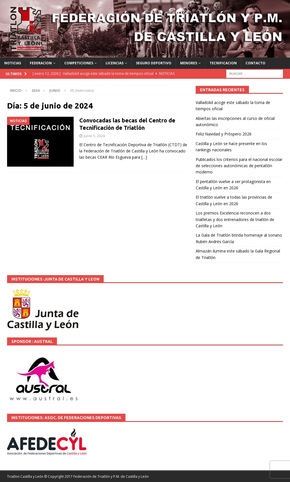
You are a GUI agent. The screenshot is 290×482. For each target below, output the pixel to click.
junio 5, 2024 (94, 135)
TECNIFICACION (223, 63)
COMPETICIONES (78, 63)
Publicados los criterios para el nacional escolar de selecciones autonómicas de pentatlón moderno (239, 166)
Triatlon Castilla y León (25, 476)
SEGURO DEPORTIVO (153, 63)
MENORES (188, 63)
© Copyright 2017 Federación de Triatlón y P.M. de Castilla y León (96, 476)
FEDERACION (41, 63)
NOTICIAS (12, 63)
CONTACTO (255, 63)
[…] (144, 157)
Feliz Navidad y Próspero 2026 (223, 134)
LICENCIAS (114, 63)
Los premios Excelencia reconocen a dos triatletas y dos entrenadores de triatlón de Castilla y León (235, 219)
